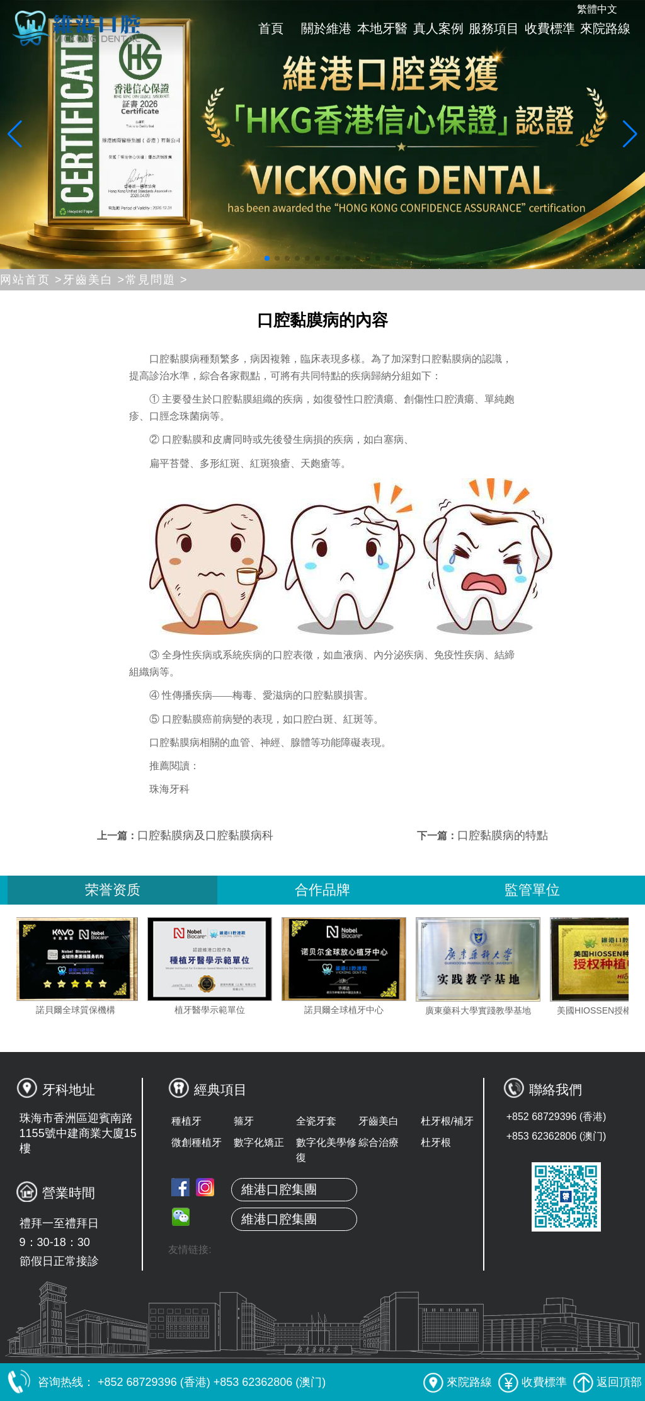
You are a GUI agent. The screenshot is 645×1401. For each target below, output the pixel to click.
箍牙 (244, 1121)
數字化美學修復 (326, 1150)
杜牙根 (436, 1142)
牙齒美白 (378, 1121)
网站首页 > (31, 279)
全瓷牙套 (316, 1121)
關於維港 (326, 28)
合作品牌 (322, 890)
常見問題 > (156, 279)
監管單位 (532, 890)
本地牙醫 (382, 28)
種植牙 (186, 1121)
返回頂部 (607, 1382)
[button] (267, 258)
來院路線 (605, 28)
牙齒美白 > (94, 279)
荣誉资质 (112, 890)
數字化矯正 (259, 1142)
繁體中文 (597, 9)
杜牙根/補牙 (447, 1121)
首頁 (270, 28)
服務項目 (494, 28)
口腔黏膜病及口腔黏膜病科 (205, 835)
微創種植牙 (196, 1142)
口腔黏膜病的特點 (502, 835)
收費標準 (550, 28)
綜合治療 (378, 1142)
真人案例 (438, 28)
